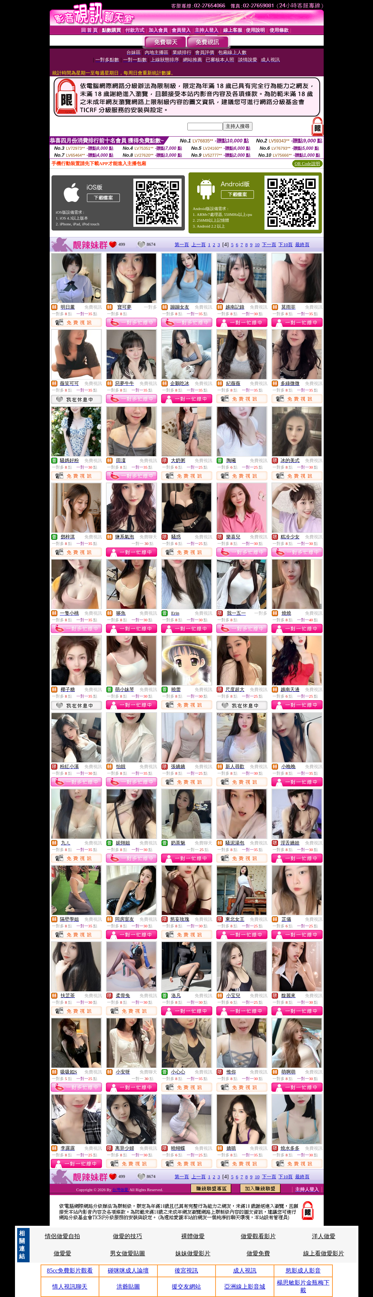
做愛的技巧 (127, 1236)
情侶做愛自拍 (62, 1236)
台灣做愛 (120, 1189)
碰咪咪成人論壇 (128, 1270)
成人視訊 (244, 1270)
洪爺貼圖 (128, 1286)
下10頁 (285, 244)
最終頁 (302, 244)
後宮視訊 (186, 1270)
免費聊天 (148, 536)
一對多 (150, 307)
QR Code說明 (307, 163)
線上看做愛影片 (323, 1253)
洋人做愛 (323, 1236)
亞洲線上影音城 (244, 1286)
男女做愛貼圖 (127, 1253)
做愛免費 (258, 1253)
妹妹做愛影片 (192, 1253)
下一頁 (269, 244)
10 (257, 244)
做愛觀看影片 (258, 1236)
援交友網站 (186, 1286)
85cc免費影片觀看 (70, 1270)
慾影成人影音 (303, 1270)
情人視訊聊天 (69, 1286)
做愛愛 (62, 1253)
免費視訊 (93, 307)
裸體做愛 (193, 1236)
